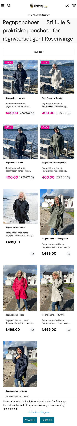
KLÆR (37, 15)
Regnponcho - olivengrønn (55, 238)
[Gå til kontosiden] (68, 6)
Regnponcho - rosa (15, 314)
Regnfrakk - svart (14, 162)
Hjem (30, 15)
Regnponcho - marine (16, 391)
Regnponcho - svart (15, 227)
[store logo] (38, 6)
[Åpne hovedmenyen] (3, 6)
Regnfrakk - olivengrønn (54, 162)
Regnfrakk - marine (15, 98)
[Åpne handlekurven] (74, 6)
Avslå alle (30, 420)
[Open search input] (9, 5)
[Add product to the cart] (32, 113)
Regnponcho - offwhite (53, 314)
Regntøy (45, 15)
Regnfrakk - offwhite (52, 98)
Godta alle (47, 420)
